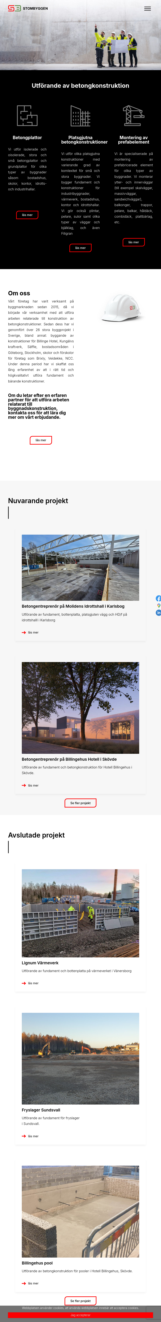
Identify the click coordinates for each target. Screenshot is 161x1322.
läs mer (33, 632)
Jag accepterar (80, 1315)
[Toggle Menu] (147, 8)
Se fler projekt (80, 803)
